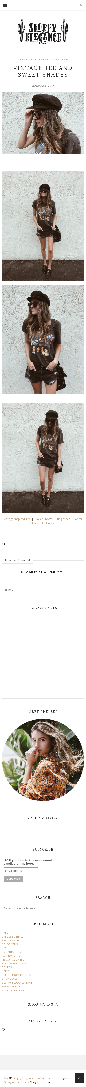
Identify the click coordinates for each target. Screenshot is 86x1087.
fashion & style (33, 60)
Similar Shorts (43, 519)
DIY (4, 948)
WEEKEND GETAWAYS (15, 990)
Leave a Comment (17, 560)
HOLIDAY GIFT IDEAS (14, 963)
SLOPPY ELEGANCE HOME (17, 982)
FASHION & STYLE (12, 956)
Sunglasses (63, 519)
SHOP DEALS (9, 978)
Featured (60, 60)
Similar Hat (48, 523)
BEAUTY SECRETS (12, 940)
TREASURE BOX (11, 986)
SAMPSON (8, 971)
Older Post (54, 572)
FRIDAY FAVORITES (13, 959)
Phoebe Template (46, 1078)
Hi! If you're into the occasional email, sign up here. (28, 862)
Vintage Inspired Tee (17, 519)
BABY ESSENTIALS (12, 936)
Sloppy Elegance (23, 1078)
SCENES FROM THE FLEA (16, 975)
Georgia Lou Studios (16, 1082)
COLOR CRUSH (11, 944)
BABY (5, 933)
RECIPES (7, 967)
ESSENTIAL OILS (11, 952)
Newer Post (32, 572)
